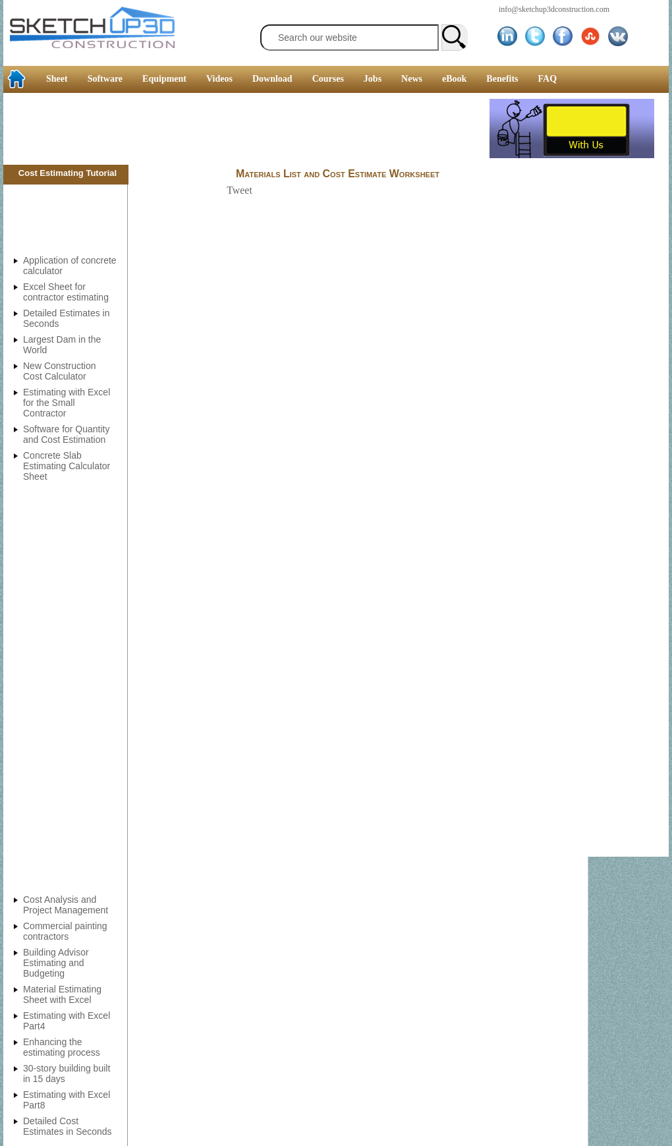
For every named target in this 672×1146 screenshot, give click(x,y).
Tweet (239, 190)
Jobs (372, 79)
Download (272, 79)
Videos (219, 79)
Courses (328, 79)
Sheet (57, 79)
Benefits (502, 79)
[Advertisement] (246, 128)
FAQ (547, 79)
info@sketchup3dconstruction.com (554, 9)
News (411, 79)
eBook (454, 79)
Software (105, 79)
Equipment (164, 79)
